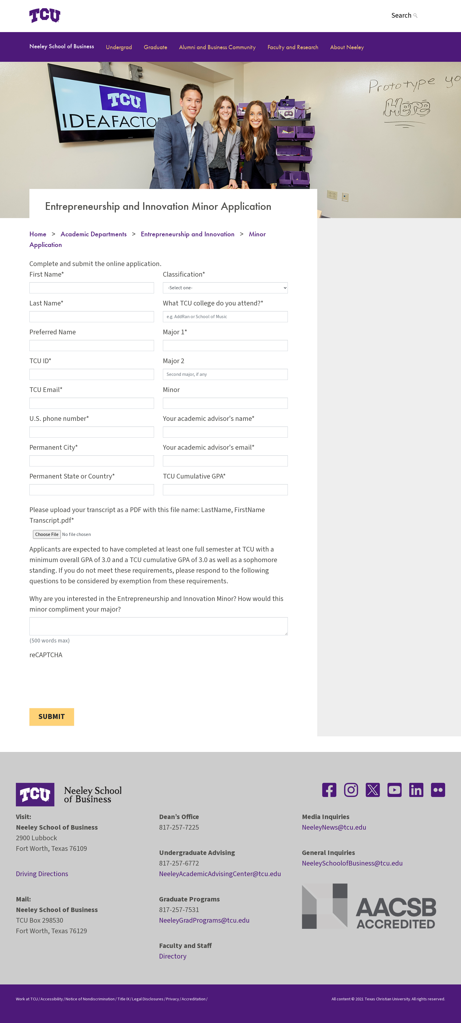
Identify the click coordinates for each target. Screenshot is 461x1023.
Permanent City (52, 447)
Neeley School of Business (61, 46)
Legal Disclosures (147, 999)
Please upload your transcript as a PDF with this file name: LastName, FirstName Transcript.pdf (147, 515)
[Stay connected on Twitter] (373, 790)
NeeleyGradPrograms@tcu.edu (204, 920)
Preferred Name (52, 332)
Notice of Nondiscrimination (90, 999)
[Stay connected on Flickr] (438, 790)
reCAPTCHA (45, 655)
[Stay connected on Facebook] (329, 790)
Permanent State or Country (70, 476)
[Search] (411, 15)
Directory (172, 956)
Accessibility (52, 999)
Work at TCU (27, 999)
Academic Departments (94, 233)
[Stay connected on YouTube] (394, 790)
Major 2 (173, 361)
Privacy (172, 999)
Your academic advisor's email (207, 447)
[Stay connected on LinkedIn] (416, 790)
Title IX (123, 999)
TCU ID (39, 361)
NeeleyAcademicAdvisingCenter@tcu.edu (220, 874)
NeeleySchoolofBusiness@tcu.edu (352, 863)
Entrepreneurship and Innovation (188, 233)
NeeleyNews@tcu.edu (334, 827)
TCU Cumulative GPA (193, 476)
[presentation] (74, 674)
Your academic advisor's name (207, 418)
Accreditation (194, 999)
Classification (182, 274)
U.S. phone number (57, 418)
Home (37, 233)
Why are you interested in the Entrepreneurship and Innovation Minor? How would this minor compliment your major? (156, 604)
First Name (45, 274)
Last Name (45, 303)
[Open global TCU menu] (83, 15)
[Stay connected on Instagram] (351, 790)
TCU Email (44, 390)
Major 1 (173, 332)
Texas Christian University (387, 999)
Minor (171, 390)
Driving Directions (42, 874)
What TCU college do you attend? (211, 303)
